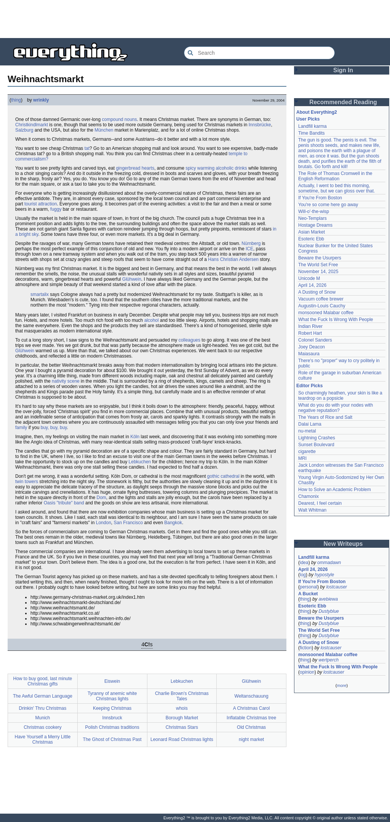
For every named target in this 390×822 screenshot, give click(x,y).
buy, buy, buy (54, 427)
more (341, 685)
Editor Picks (309, 385)
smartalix (39, 294)
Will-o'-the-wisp (313, 211)
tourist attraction (40, 204)
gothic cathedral (223, 476)
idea (304, 562)
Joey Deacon (311, 347)
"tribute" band (70, 503)
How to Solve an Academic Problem (334, 489)
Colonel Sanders (315, 340)
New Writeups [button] (343, 544)
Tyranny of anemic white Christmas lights (112, 696)
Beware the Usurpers (319, 258)
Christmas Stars (182, 727)
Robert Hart (310, 333)
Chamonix (308, 496)
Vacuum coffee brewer (321, 299)
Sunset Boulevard (316, 444)
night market (251, 739)
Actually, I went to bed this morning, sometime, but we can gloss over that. (336, 188)
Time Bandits (311, 133)
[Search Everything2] (259, 52)
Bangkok (173, 522)
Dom (101, 497)
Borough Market (182, 717)
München (103, 130)
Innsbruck (112, 717)
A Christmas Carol (251, 708)
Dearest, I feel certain (320, 503)
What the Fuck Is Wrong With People (335, 319)
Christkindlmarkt (31, 124)
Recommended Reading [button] (343, 102)
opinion (307, 672)
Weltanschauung (252, 696)
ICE (249, 248)
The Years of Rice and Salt (325, 417)
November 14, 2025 (318, 271)
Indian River (310, 326)
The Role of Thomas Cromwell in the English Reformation (335, 176)
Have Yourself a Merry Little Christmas (43, 739)
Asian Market (311, 232)
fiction (306, 647)
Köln (134, 436)
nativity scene (66, 381)
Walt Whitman (312, 510)
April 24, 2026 (313, 569)
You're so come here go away (328, 204)
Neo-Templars (312, 218)
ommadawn (329, 562)
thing (16, 100)
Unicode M (309, 278)
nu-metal (307, 431)
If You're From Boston (320, 197)
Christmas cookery (42, 727)
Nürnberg (251, 243)
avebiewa (328, 599)
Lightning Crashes (316, 437)
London (103, 522)
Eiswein (112, 681)
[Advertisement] (195, 19)
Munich (42, 717)
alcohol (151, 320)
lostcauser (336, 587)
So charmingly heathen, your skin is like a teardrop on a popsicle (340, 395)
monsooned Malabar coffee (325, 312)
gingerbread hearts (135, 168)
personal (308, 587)
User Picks (308, 119)
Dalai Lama (309, 424)
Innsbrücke (260, 124)
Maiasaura (309, 353)
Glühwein (131, 279)
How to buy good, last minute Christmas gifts (42, 681)
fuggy (55, 209)
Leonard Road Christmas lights (181, 739)
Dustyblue (328, 611)
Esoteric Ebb (311, 239)
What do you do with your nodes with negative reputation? (335, 407)
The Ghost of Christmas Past (112, 739)
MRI (302, 458)
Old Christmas (251, 727)
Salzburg (24, 130)
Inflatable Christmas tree (251, 717)
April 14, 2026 (312, 285)
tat (87, 148)
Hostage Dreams (315, 225)
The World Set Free (318, 264)
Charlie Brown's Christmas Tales (182, 696)
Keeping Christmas (112, 708)
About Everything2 (316, 112)
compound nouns (119, 119)
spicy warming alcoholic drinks (216, 168)
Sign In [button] (343, 70)
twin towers (26, 481)
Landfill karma (312, 126)
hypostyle (324, 574)
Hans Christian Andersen (233, 259)
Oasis (50, 503)
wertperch (328, 660)
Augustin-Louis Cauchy (321, 305)
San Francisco (128, 522)
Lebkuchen (140, 461)
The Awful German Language (42, 696)
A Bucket (308, 593)
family (21, 427)
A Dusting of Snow (317, 292)
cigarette (307, 451)
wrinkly (41, 100)
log (303, 574)
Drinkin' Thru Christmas (42, 708)
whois (182, 708)
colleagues (189, 340)
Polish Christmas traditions (112, 727)
